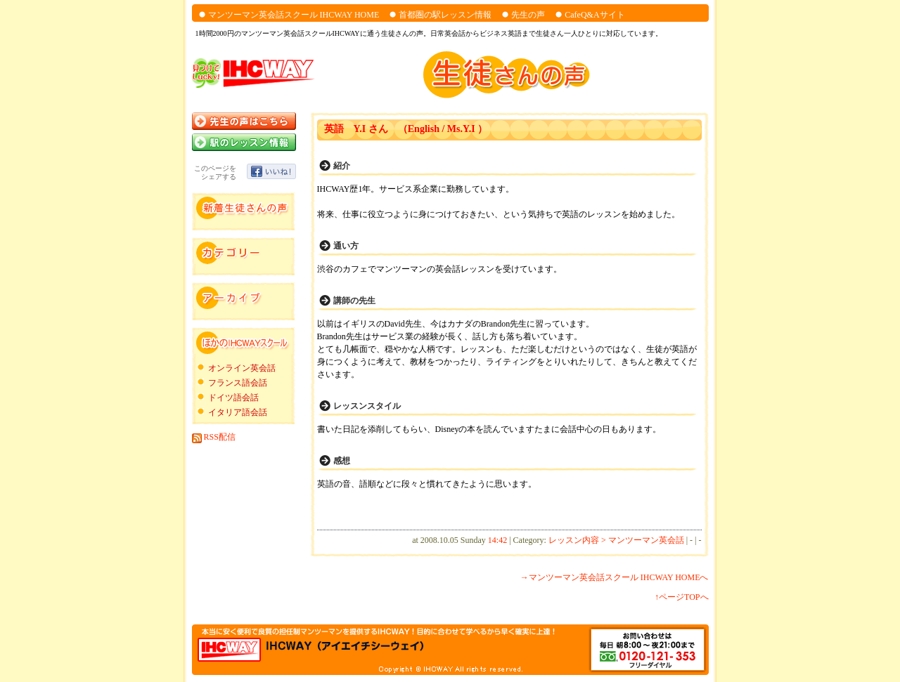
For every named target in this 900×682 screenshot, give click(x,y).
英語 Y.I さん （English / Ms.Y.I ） (406, 129)
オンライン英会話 (242, 368)
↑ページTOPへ (681, 597)
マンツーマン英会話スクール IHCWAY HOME (294, 15)
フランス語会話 (237, 383)
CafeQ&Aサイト (594, 15)
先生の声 (528, 15)
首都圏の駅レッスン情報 (445, 15)
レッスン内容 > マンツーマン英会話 (616, 540)
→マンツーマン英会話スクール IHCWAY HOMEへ (614, 577)
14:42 (497, 540)
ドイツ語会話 (233, 397)
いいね (271, 171)
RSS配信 (214, 437)
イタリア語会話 (237, 412)
